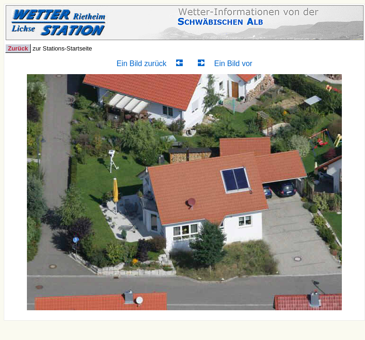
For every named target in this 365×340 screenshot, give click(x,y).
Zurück (18, 48)
